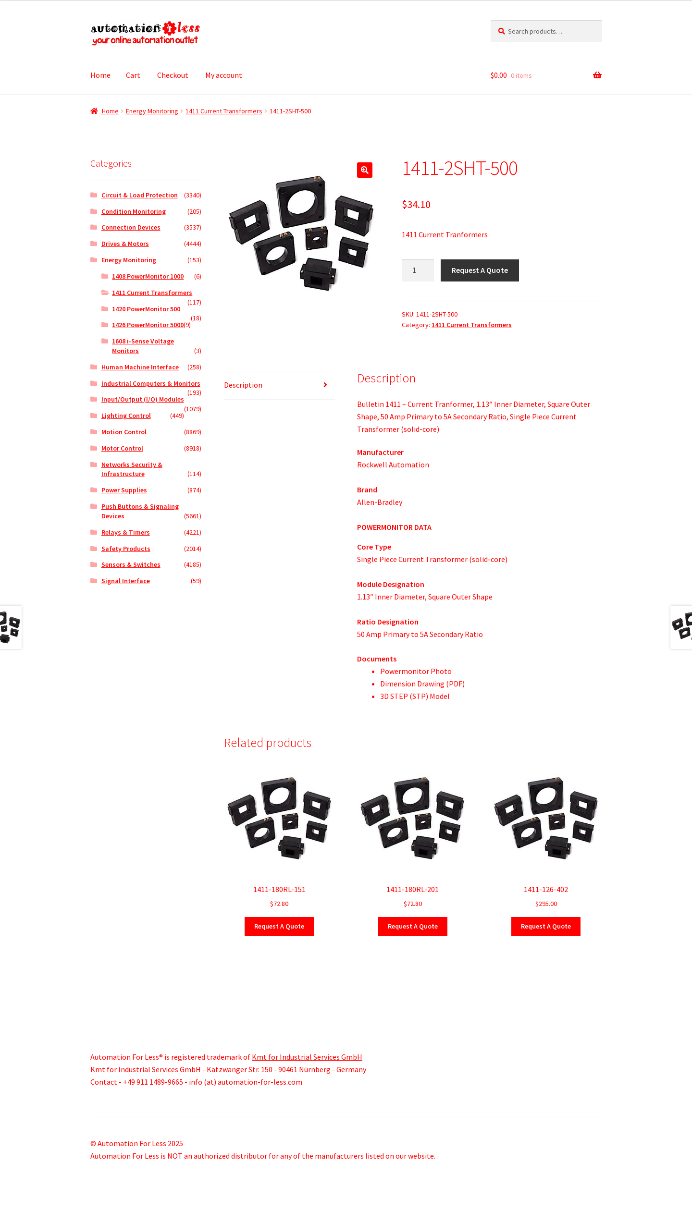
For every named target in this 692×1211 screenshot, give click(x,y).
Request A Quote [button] (279, 926)
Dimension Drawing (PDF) (422, 683)
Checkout (172, 75)
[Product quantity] (418, 270)
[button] (364, 170)
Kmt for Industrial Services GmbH (307, 1057)
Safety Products (125, 548)
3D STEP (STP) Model (415, 696)
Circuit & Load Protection (139, 195)
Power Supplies (124, 490)
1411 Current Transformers (223, 111)
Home (100, 75)
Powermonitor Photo (416, 671)
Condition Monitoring (133, 211)
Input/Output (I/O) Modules (142, 399)
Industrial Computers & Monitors (150, 383)
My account (223, 75)
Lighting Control (126, 415)
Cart (133, 75)
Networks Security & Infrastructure (131, 469)
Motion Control (124, 432)
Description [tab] (243, 385)
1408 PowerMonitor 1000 (148, 276)
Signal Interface (125, 580)
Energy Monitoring (152, 111)
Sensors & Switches (131, 564)
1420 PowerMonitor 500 (146, 309)
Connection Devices (131, 227)
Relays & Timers (125, 532)
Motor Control (122, 448)
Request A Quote (480, 270)
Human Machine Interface (140, 367)
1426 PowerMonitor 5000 (148, 324)
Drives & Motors (125, 243)
